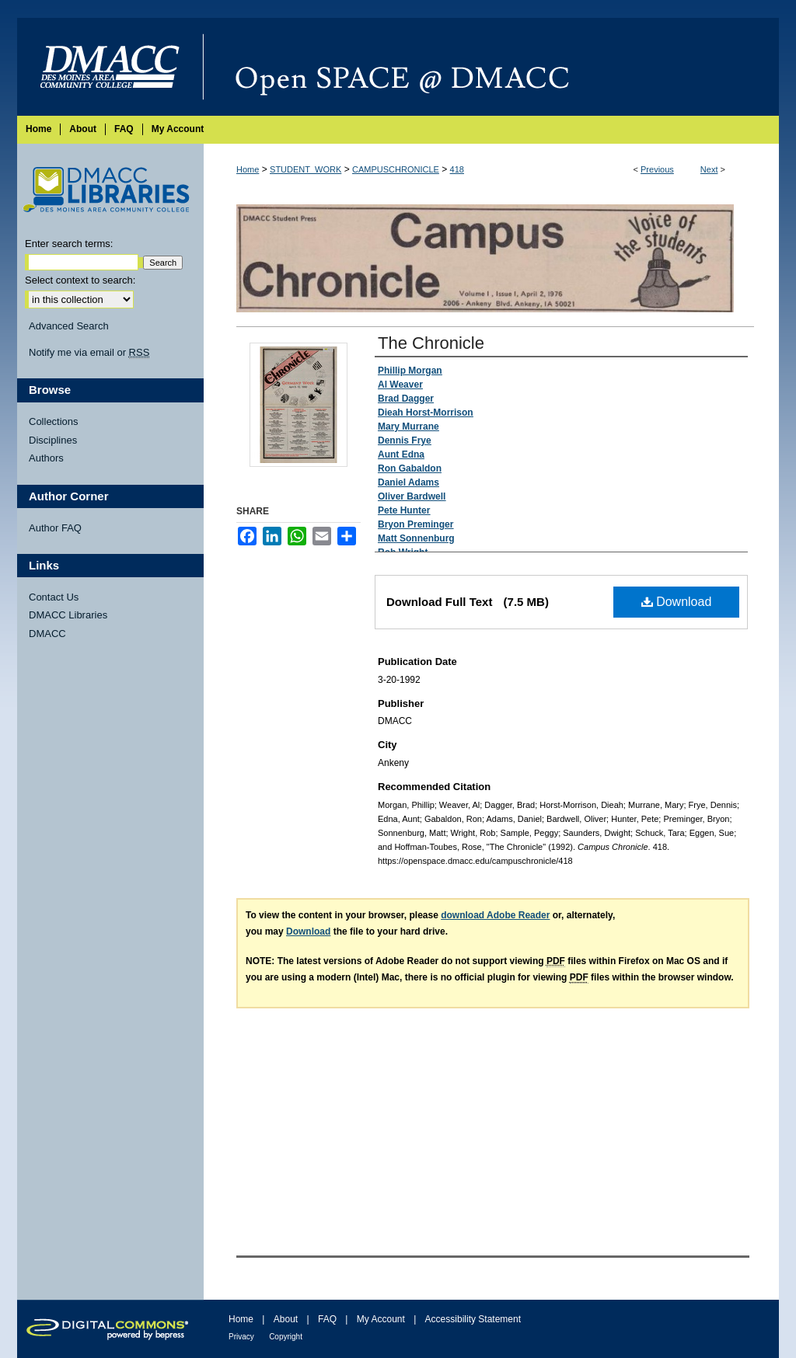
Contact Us (54, 597)
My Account (381, 1319)
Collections (54, 421)
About (286, 1319)
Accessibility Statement (473, 1319)
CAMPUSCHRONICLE (395, 169)
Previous (657, 169)
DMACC (47, 633)
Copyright (285, 1336)
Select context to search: (80, 280)
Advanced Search (69, 326)
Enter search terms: (69, 243)
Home (247, 169)
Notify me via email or (89, 352)
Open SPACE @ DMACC (491, 67)
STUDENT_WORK (305, 169)
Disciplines (53, 440)
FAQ (327, 1319)
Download (676, 601)
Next (709, 169)
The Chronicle (431, 343)
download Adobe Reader (495, 915)
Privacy (241, 1336)
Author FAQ (55, 528)
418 (457, 169)
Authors (46, 458)
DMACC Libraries (68, 615)
